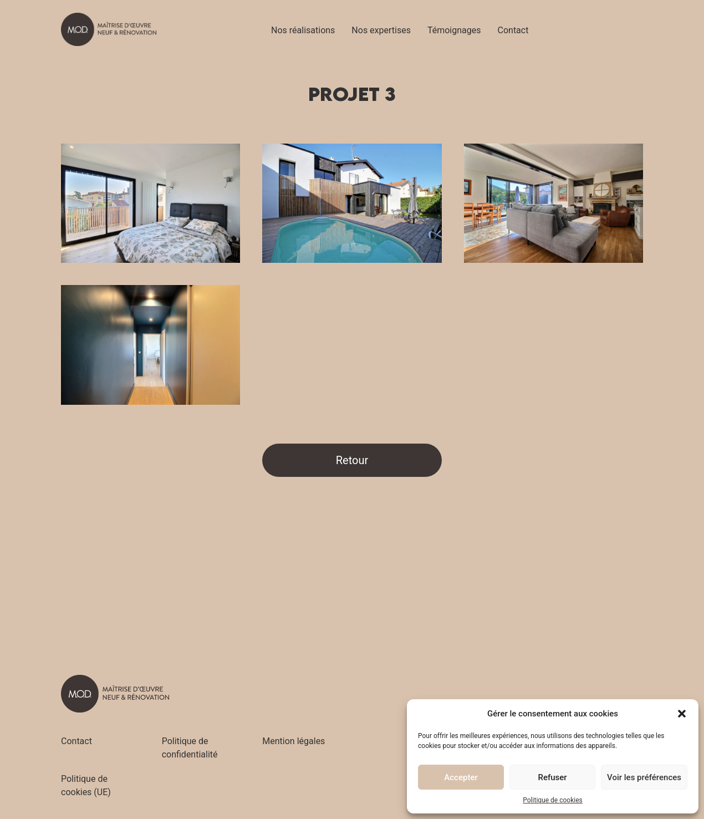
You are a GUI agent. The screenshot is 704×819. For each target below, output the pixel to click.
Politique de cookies (552, 800)
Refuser (552, 777)
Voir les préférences (644, 777)
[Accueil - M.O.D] (108, 29)
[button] (681, 713)
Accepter (460, 777)
